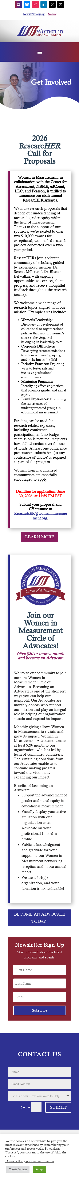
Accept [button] (39, 1169)
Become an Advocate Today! (39, 918)
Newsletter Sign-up (34, 14)
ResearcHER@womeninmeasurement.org (40, 515)
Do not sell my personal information (29, 1161)
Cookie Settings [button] (18, 1169)
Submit (58, 1107)
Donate (52, 14)
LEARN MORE (39, 536)
